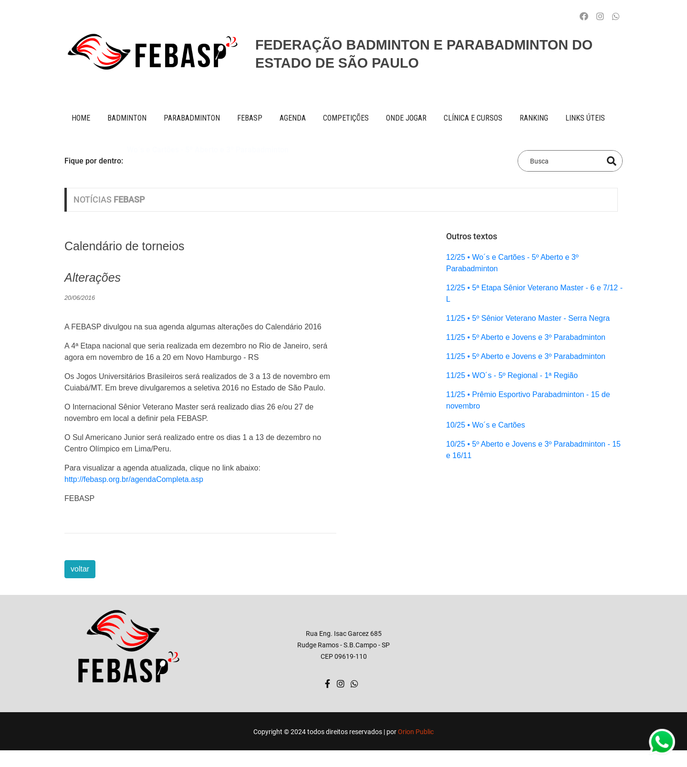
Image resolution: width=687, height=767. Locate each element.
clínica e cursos (473, 118)
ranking (534, 118)
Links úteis (585, 118)
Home (81, 118)
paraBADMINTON (192, 118)
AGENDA (293, 118)
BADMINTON (126, 118)
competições (346, 118)
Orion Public (416, 732)
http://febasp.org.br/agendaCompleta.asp (133, 479)
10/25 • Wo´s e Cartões (485, 425)
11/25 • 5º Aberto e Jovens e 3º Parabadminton (525, 337)
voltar (80, 569)
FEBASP (249, 118)
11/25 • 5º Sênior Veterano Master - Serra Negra (528, 318)
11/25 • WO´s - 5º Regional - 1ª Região (512, 375)
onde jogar (406, 118)
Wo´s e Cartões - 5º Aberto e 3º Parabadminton (208, 160)
